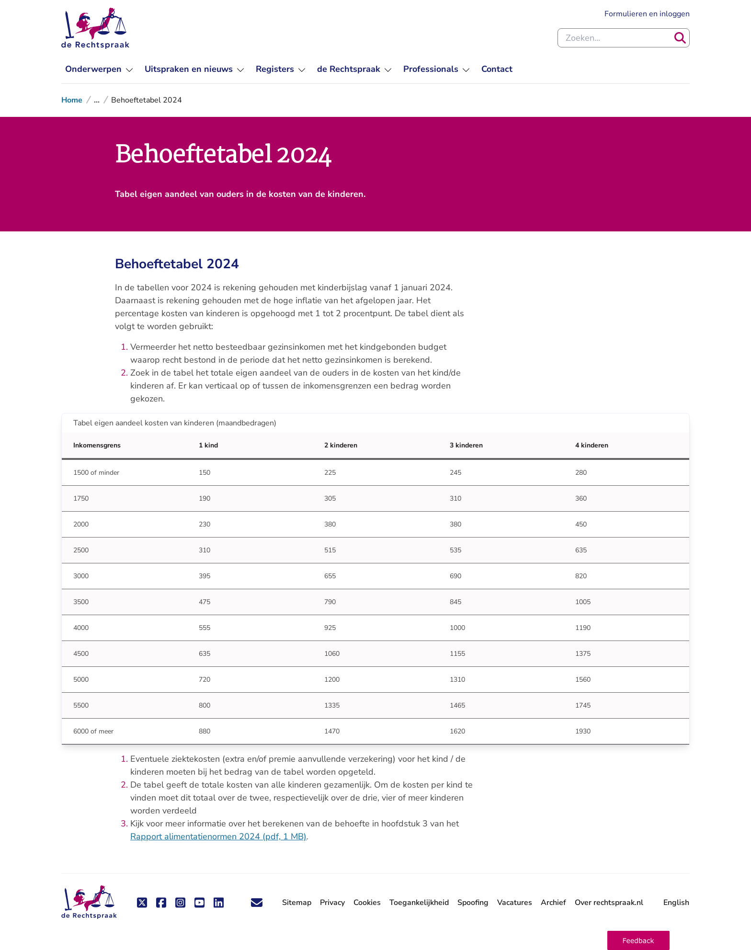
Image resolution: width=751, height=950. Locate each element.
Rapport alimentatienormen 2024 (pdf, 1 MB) (218, 836)
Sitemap (296, 902)
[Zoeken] (680, 37)
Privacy (332, 902)
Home (71, 100)
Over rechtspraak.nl (609, 902)
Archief (553, 902)
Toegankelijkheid (419, 902)
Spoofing (473, 902)
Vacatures (515, 902)
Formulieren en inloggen (647, 13)
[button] (638, 940)
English (676, 902)
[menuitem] (99, 69)
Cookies (367, 902)
